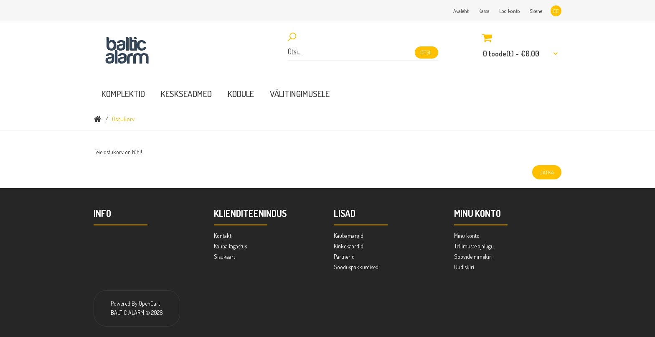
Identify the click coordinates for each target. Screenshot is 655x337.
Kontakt (222, 235)
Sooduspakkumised (356, 267)
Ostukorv (123, 119)
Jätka (547, 172)
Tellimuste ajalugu (474, 246)
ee (556, 11)
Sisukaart (224, 256)
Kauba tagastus (230, 246)
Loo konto (509, 11)
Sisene (536, 11)
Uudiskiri (464, 267)
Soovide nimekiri (473, 256)
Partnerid (344, 256)
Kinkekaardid (348, 246)
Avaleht (461, 11)
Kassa (484, 11)
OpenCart (149, 303)
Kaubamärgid (348, 235)
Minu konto (467, 235)
